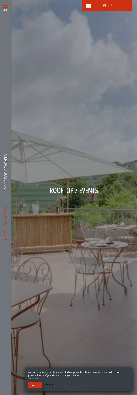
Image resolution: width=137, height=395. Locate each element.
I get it (35, 384)
